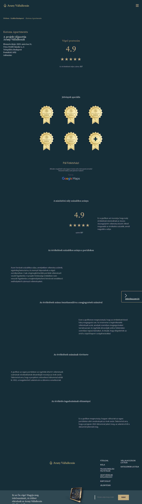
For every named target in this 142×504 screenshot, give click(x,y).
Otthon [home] (6, 18)
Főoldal (104, 461)
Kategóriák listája (130, 467)
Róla (102, 465)
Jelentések (105, 486)
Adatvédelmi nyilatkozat (106, 476)
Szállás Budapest (17, 18)
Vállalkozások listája (128, 462)
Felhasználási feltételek (107, 470)
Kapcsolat (105, 481)
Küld (123, 497)
